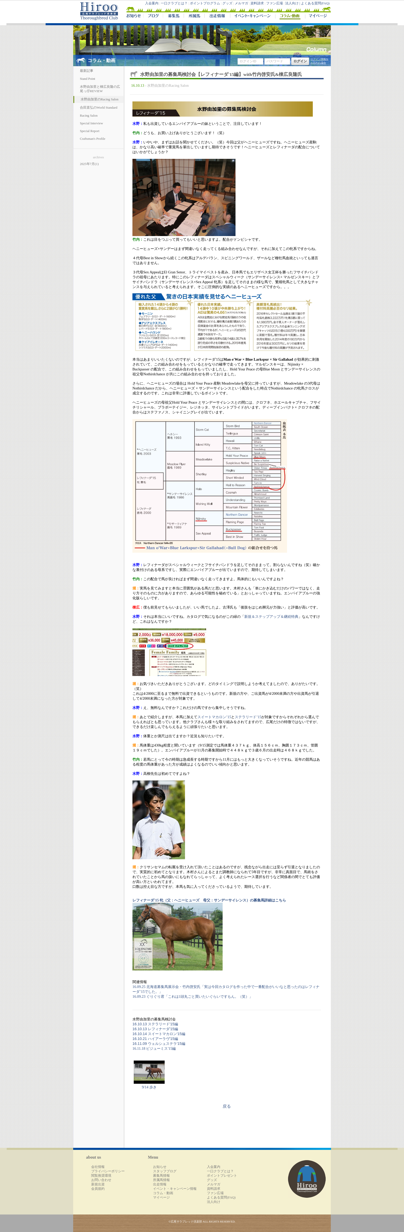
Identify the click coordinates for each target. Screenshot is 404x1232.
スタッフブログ (164, 1171)
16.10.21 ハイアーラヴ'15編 (155, 1039)
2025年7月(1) (89, 164)
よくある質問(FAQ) (315, 3)
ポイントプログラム (205, 3)
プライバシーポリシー (108, 1171)
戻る (227, 1106)
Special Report (89, 131)
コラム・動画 (290, 16)
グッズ (227, 3)
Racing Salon (89, 115)
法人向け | (293, 3)
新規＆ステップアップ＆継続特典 (271, 616)
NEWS (134, 16)
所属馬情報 (161, 1180)
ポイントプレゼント (222, 1175)
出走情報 (217, 16)
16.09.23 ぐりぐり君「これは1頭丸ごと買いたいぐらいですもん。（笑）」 (192, 996)
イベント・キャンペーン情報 (175, 1189)
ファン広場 (274, 3)
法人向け (213, 1202)
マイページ (317, 16)
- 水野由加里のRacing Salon (167, 85)
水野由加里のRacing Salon (100, 99)
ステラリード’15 (248, 717)
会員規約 (98, 1189)
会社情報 (98, 1167)
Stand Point (87, 79)
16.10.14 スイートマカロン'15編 (158, 1034)
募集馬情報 (161, 1175)
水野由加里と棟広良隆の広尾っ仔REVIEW (100, 89)
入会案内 (151, 3)
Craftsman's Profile (92, 139)
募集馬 (173, 16)
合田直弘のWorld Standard (98, 107)
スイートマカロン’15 (214, 717)
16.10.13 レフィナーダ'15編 (155, 1029)
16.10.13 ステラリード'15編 (155, 1024)
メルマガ (241, 3)
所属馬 (194, 16)
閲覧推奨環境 (101, 1175)
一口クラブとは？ (174, 3)
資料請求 (257, 3)
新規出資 (98, 1184)
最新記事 (86, 71)
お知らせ (159, 1167)
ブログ (153, 16)
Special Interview (91, 123)
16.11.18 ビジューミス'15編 (154, 1048)
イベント (252, 16)
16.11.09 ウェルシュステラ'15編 (158, 1044)
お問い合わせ (101, 1180)
